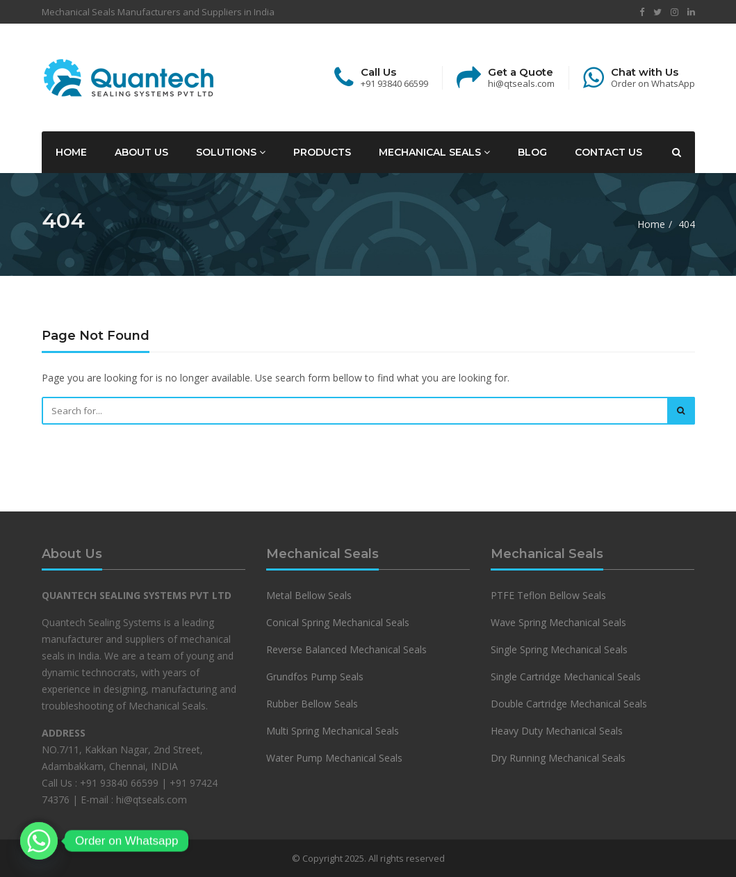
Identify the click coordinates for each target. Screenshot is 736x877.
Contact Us (608, 152)
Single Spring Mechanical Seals (559, 649)
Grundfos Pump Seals (314, 676)
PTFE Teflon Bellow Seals (548, 595)
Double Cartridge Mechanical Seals (569, 703)
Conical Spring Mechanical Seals (337, 622)
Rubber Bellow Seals (312, 703)
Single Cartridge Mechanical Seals (566, 676)
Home (71, 152)
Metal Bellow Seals (309, 595)
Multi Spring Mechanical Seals (332, 730)
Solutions (230, 152)
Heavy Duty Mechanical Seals (558, 730)
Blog (532, 152)
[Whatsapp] (39, 841)
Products (322, 152)
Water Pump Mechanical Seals (334, 757)
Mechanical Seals (434, 152)
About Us (141, 152)
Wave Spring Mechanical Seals (558, 622)
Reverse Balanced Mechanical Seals (346, 649)
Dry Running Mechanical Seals (558, 757)
